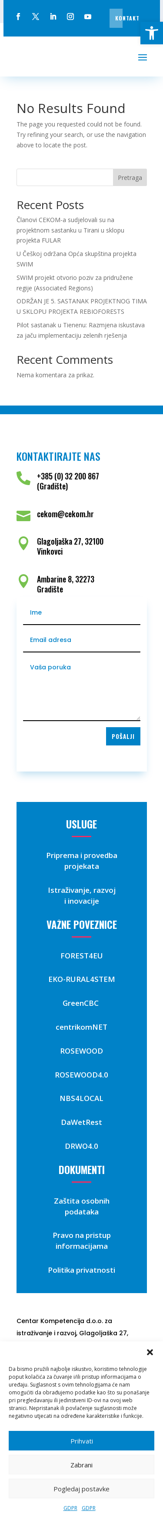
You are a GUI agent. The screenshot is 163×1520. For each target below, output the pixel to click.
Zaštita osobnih (82, 1201)
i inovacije (81, 901)
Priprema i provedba (81, 855)
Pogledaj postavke (81, 1488)
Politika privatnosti (81, 1270)
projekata (81, 866)
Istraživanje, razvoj (82, 890)
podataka (82, 1212)
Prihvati (81, 1441)
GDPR (70, 1508)
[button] (151, 33)
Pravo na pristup (82, 1235)
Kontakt (127, 18)
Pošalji (123, 736)
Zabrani (81, 1464)
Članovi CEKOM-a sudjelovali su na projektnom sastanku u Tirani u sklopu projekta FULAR (70, 230)
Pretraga (130, 177)
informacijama (82, 1246)
